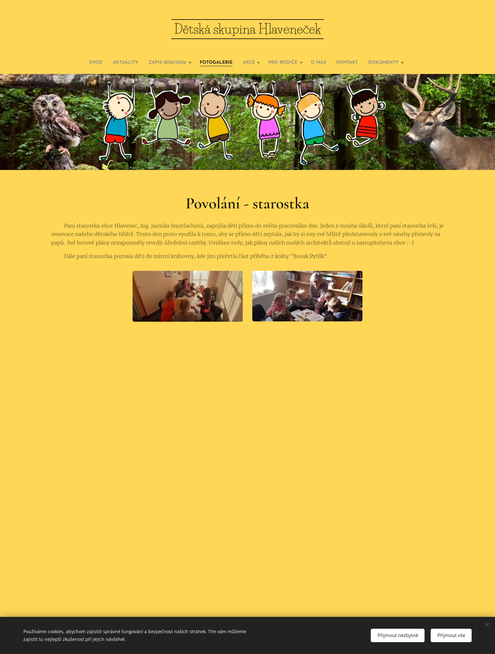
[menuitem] (76, 63)
